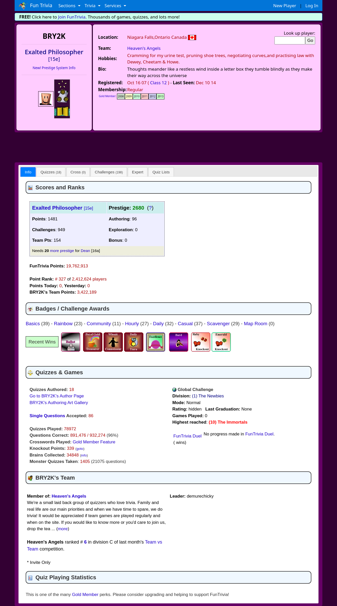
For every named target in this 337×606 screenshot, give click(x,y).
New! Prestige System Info (54, 67)
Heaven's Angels (144, 48)
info (84, 455)
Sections (67, 5)
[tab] (28, 172)
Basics (33, 323)
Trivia (91, 5)
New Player (284, 5)
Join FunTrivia (72, 17)
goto (79, 449)
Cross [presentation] (78, 172)
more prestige (62, 250)
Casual (186, 323)
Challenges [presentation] (109, 172)
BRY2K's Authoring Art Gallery (58, 402)
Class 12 (158, 83)
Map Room (256, 323)
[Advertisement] (168, 146)
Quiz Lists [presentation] (161, 172)
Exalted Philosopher (62, 208)
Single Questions (47, 415)
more (63, 528)
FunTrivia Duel (187, 436)
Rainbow (64, 323)
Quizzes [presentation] (51, 172)
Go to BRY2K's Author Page (56, 396)
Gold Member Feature (94, 442)
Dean (85, 250)
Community (99, 323)
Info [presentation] (28, 172)
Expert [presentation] (137, 172)
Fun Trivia (35, 6)
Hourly (132, 323)
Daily (159, 323)
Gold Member (107, 96)
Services (113, 5)
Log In (311, 5)
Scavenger (219, 323)
